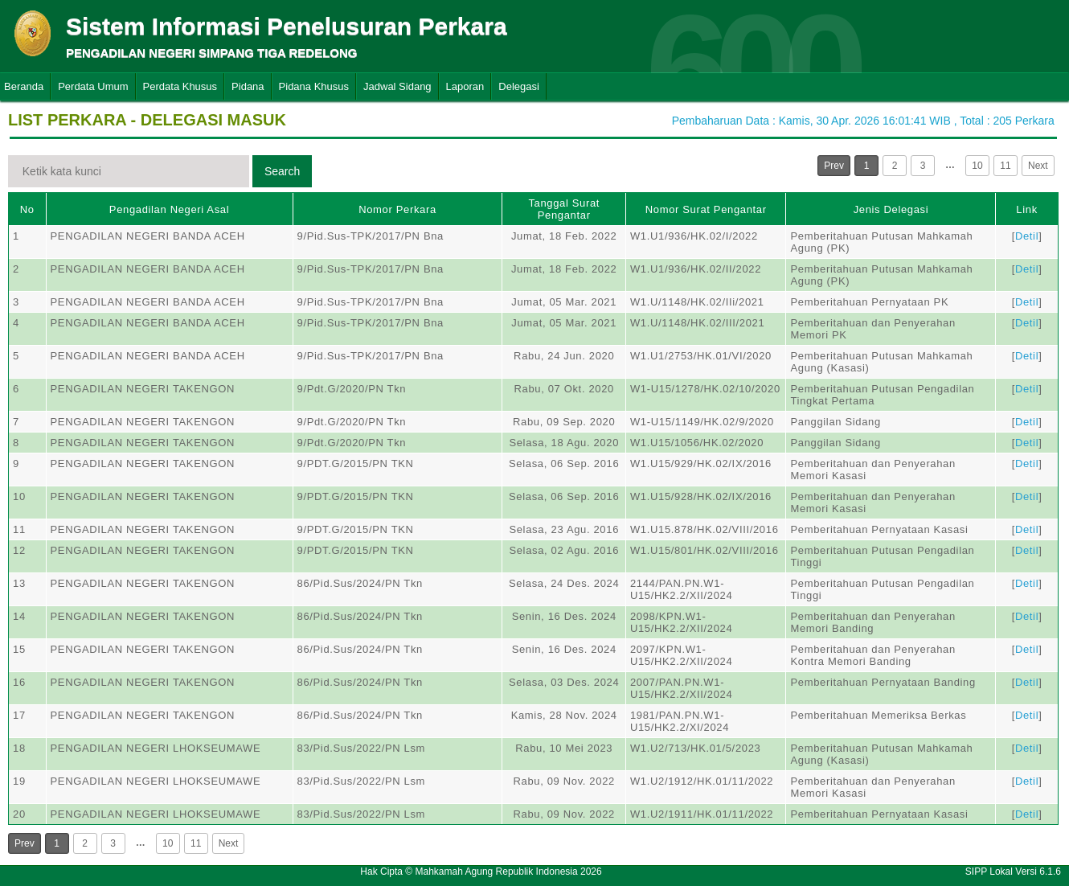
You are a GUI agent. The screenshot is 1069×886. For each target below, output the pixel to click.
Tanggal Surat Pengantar (564, 209)
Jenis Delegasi (891, 209)
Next (1038, 165)
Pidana (247, 86)
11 (1005, 165)
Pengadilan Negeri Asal (169, 209)
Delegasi (518, 86)
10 (977, 165)
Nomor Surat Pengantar (706, 209)
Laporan (465, 86)
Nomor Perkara (397, 209)
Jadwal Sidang (397, 86)
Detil (1026, 236)
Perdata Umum (93, 86)
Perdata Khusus (180, 86)
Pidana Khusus (314, 86)
